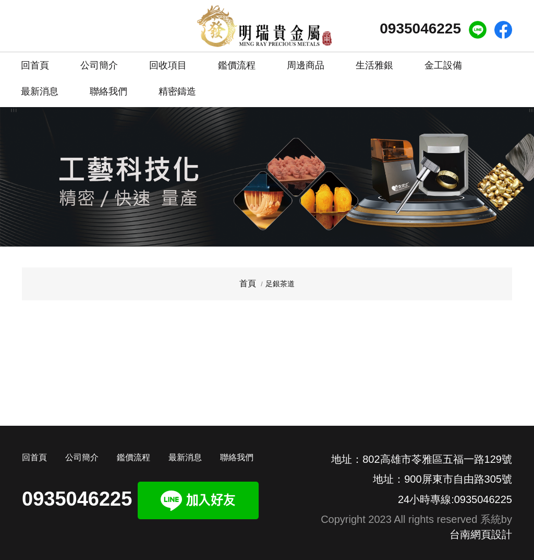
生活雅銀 (374, 65)
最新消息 (39, 87)
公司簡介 (99, 61)
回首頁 (35, 61)
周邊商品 (305, 65)
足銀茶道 (280, 283)
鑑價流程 (237, 61)
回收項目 (168, 61)
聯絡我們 (108, 87)
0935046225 (420, 28)
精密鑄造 (177, 87)
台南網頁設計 (481, 534)
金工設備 (443, 65)
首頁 (247, 283)
